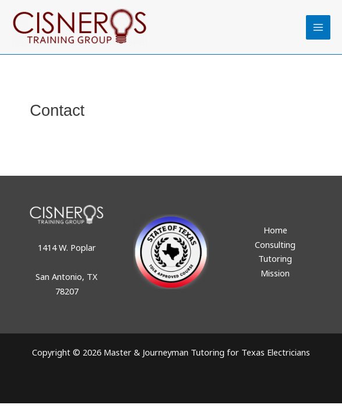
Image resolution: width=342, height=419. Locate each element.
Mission (275, 273)
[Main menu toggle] (318, 27)
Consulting (275, 244)
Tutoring (275, 258)
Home (275, 230)
